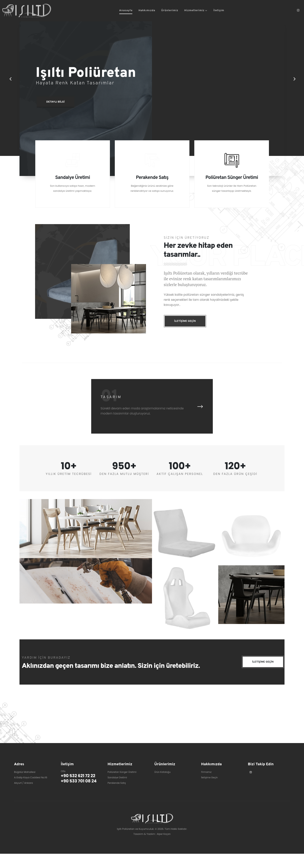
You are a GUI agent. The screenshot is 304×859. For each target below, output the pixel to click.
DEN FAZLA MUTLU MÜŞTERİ (124, 479)
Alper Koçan (163, 839)
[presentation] (200, 411)
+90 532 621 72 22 (79, 781)
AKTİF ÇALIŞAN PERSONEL (179, 479)
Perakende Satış (117, 788)
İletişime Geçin (210, 783)
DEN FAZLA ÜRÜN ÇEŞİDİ (235, 479)
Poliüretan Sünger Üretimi (123, 777)
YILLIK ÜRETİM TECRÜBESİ (69, 479)
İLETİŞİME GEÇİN (262, 667)
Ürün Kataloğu (163, 777)
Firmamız (206, 777)
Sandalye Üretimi (118, 783)
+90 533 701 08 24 (80, 787)
